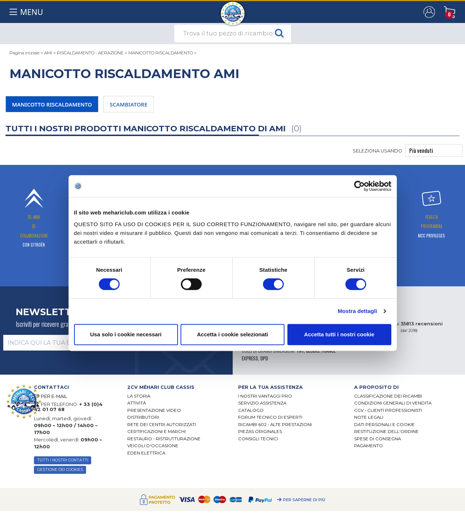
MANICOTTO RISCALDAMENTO (161, 52)
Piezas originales (260, 431)
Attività (136, 403)
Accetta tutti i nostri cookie (339, 334)
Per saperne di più (304, 500)
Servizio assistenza (262, 403)
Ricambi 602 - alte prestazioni (275, 424)
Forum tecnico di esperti (270, 417)
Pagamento (368, 445)
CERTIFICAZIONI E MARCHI (156, 431)
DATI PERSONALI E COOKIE (384, 424)
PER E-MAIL (54, 396)
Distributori (143, 417)
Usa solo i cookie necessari (126, 334)
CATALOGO (251, 410)
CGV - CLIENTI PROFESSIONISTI (388, 410)
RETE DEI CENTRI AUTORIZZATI (161, 424)
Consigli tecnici (258, 438)
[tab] (177, 387)
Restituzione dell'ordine (386, 431)
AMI (48, 52)
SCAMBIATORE (128, 104)
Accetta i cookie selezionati (232, 334)
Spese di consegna (377, 438)
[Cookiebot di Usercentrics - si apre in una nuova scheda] (359, 186)
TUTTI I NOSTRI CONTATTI (62, 460)
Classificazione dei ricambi (388, 396)
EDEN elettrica (146, 453)
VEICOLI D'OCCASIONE (152, 445)
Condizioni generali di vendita (392, 403)
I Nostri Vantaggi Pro (265, 396)
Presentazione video (154, 410)
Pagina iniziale (24, 52)
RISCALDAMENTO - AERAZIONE (90, 52)
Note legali (368, 417)
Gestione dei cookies (60, 469)
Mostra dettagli (357, 311)
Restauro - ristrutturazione (164, 438)
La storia (138, 396)
